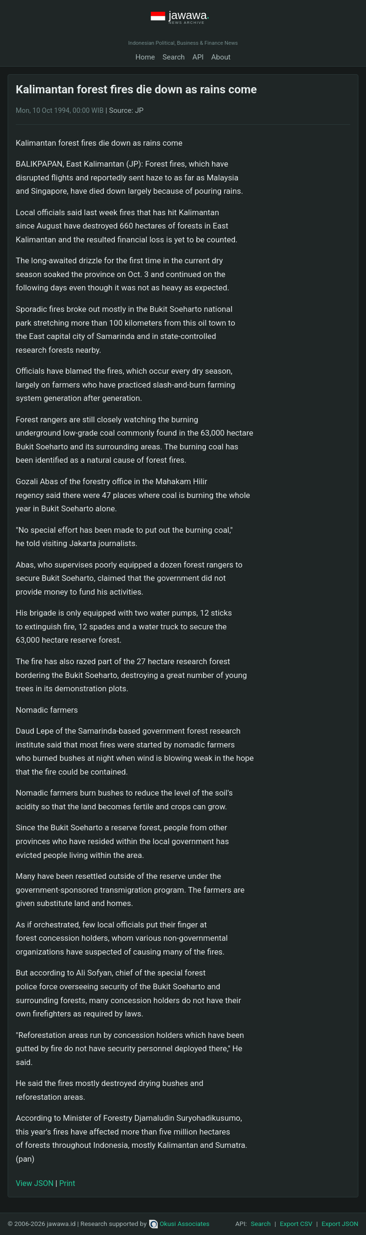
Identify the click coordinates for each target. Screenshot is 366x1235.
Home (145, 57)
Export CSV (296, 1223)
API (198, 57)
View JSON (34, 1183)
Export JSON (340, 1223)
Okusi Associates (179, 1223)
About (220, 57)
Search (174, 57)
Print (67, 1183)
